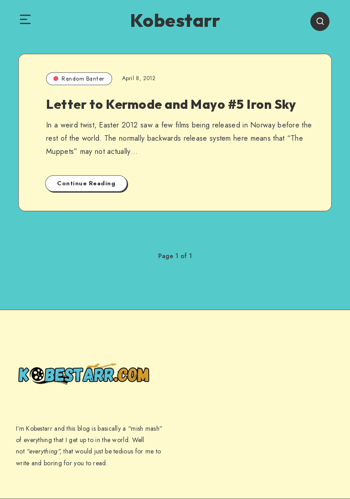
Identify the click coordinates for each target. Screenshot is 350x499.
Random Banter (79, 78)
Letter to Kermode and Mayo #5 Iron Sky (171, 104)
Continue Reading (86, 183)
